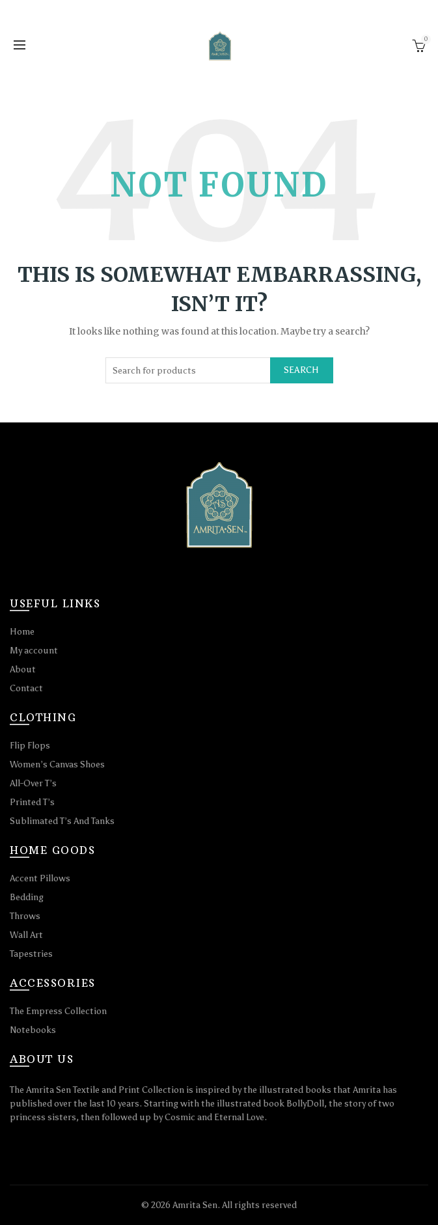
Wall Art (26, 935)
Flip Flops (30, 745)
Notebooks (33, 1030)
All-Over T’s (33, 783)
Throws (25, 916)
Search (302, 370)
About (23, 669)
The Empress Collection (58, 1011)
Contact (26, 688)
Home (22, 631)
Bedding (27, 897)
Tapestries (31, 953)
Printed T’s (32, 802)
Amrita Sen (194, 1205)
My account (34, 650)
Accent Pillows (40, 878)
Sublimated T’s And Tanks (62, 821)
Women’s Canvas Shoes (57, 764)
